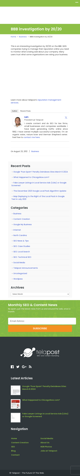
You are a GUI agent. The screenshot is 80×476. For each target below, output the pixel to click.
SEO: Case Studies (21, 246)
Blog (13, 450)
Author (14, 111)
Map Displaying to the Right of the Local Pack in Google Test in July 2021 (38, 197)
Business (23, 37)
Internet (17, 230)
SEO (13, 446)
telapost (40, 14)
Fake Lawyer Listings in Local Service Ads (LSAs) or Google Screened (38, 184)
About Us (44, 442)
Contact (15, 455)
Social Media (19, 262)
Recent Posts (25, 111)
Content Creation (21, 219)
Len (26, 117)
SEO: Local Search (21, 251)
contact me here (32, 137)
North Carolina (20, 235)
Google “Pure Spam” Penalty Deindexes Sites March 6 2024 (40, 171)
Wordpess (18, 279)
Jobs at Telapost (48, 450)
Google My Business (22, 224)
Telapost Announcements (25, 268)
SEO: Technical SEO (22, 257)
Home (13, 37)
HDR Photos (46, 446)
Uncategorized (20, 273)
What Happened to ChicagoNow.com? (31, 177)
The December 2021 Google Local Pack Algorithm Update (39, 191)
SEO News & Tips (21, 240)
